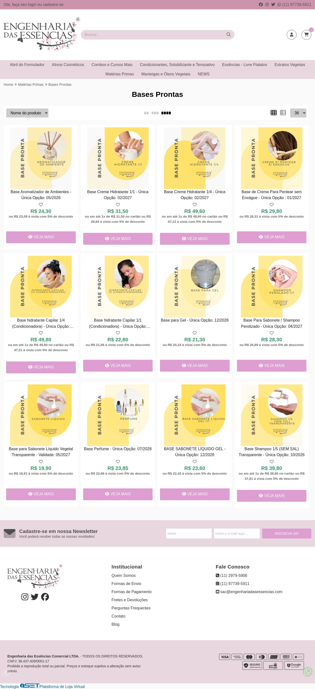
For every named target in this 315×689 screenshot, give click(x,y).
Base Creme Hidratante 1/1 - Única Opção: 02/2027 (117, 195)
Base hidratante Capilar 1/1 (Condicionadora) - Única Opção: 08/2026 (118, 324)
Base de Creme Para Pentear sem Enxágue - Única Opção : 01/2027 (271, 195)
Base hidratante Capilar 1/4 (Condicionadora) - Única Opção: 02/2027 (41, 324)
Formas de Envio (126, 584)
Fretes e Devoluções (129, 600)
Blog (115, 624)
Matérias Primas (120, 74)
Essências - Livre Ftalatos (244, 65)
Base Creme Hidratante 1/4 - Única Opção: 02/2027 (194, 195)
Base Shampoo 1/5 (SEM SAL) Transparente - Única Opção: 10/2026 (272, 452)
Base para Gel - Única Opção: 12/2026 (195, 320)
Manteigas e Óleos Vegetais (165, 74)
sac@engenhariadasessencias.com (249, 592)
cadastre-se (53, 4)
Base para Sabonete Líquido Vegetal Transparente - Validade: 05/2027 (41, 452)
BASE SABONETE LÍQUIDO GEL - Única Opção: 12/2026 (194, 452)
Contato (118, 616)
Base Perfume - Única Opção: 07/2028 (118, 449)
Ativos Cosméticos (68, 65)
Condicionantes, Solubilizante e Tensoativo (177, 65)
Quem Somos (123, 575)
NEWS (203, 74)
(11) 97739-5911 (294, 4)
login (32, 4)
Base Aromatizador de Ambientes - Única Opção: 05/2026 (41, 195)
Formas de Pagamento (131, 592)
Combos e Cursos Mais (112, 65)
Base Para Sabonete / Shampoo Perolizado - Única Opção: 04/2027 (271, 323)
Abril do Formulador (27, 65)
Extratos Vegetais (289, 65)
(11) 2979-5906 (231, 575)
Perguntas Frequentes (130, 608)
